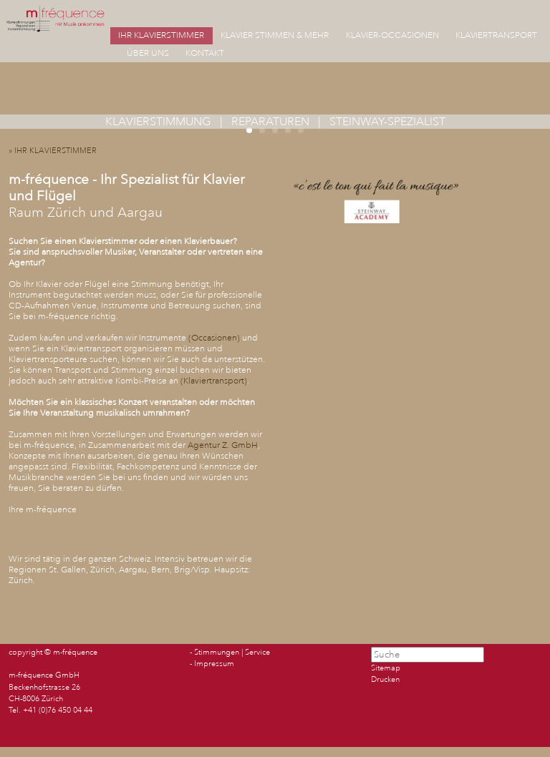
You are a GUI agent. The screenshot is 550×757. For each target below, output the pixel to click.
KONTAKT (204, 53)
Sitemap (385, 668)
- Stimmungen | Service (230, 653)
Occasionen (214, 338)
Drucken (385, 680)
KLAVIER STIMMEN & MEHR (275, 35)
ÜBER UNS (148, 53)
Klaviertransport (213, 381)
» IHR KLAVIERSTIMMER (56, 151)
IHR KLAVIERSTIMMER (161, 35)
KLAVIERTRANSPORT (496, 35)
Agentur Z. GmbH (223, 445)
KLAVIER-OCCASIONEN (392, 35)
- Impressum (212, 664)
